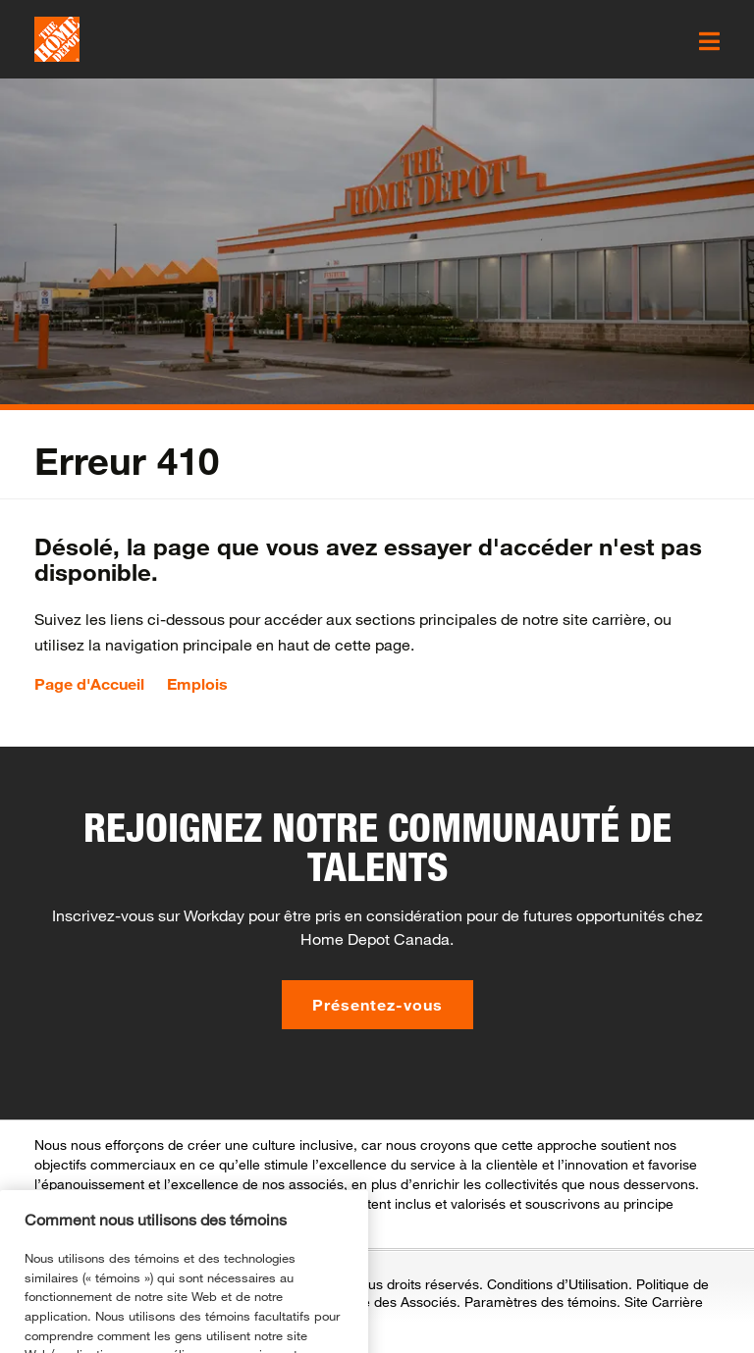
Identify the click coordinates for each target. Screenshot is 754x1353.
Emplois (197, 684)
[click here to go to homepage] (57, 39)
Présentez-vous (377, 1004)
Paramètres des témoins (540, 1301)
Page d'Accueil (89, 684)
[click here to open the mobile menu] (709, 41)
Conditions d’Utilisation (557, 1283)
